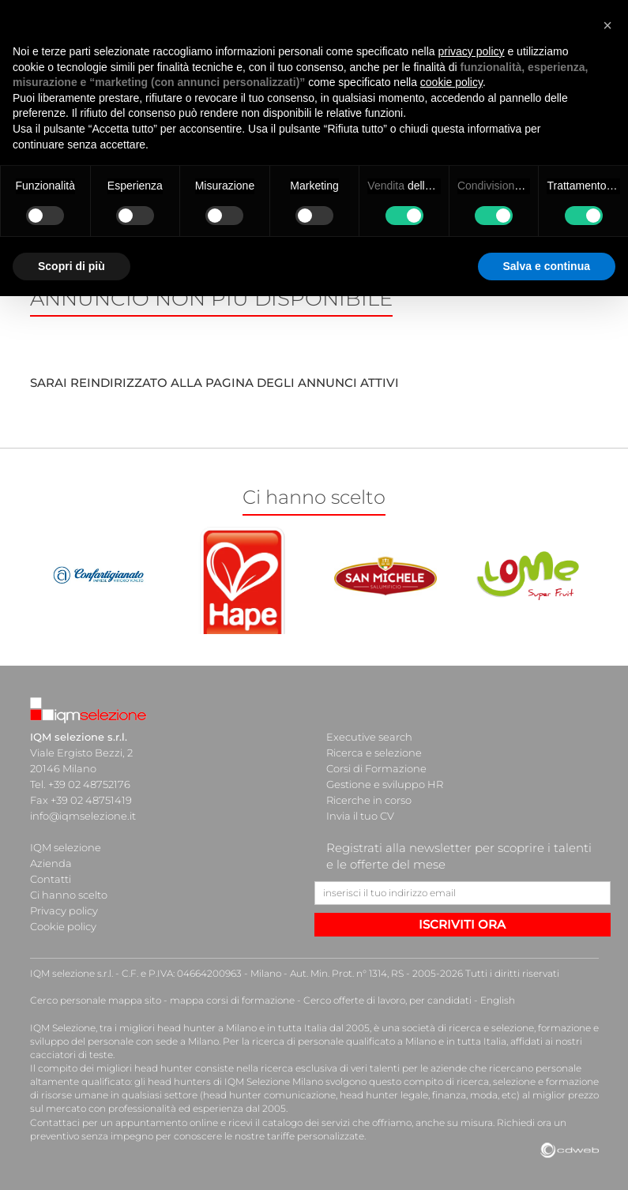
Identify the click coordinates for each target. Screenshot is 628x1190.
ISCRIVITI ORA (462, 924)
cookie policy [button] (451, 82)
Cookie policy (63, 926)
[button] (607, 25)
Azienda (51, 863)
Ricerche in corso (369, 800)
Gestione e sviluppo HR (384, 784)
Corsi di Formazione (376, 768)
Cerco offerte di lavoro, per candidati (387, 1000)
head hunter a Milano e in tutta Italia (242, 1028)
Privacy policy (64, 910)
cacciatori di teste (71, 1054)
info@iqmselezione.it (83, 815)
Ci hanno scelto (68, 894)
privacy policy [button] (471, 51)
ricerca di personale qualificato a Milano (344, 1041)
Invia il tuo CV (360, 815)
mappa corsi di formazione (232, 1000)
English (497, 1000)
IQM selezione (65, 847)
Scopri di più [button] (71, 266)
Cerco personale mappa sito (95, 1000)
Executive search (369, 736)
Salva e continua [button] (546, 266)
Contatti (50, 879)
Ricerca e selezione (374, 752)
